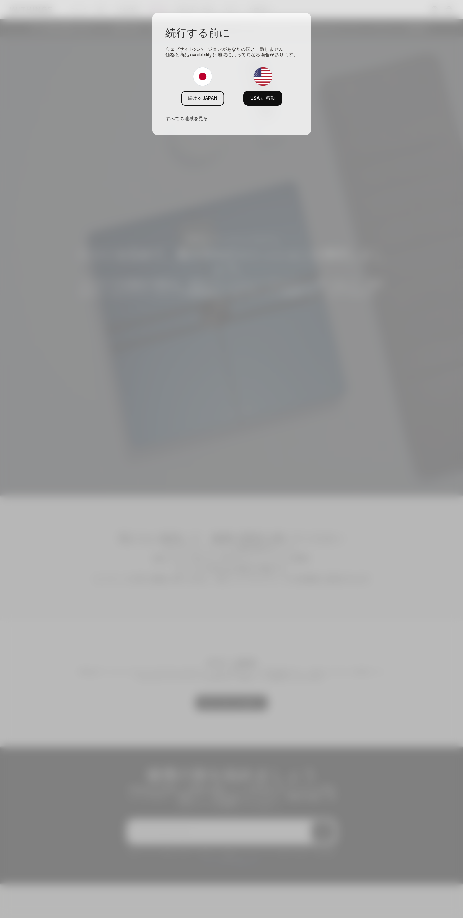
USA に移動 (262, 98)
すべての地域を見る (186, 118)
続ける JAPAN (202, 98)
